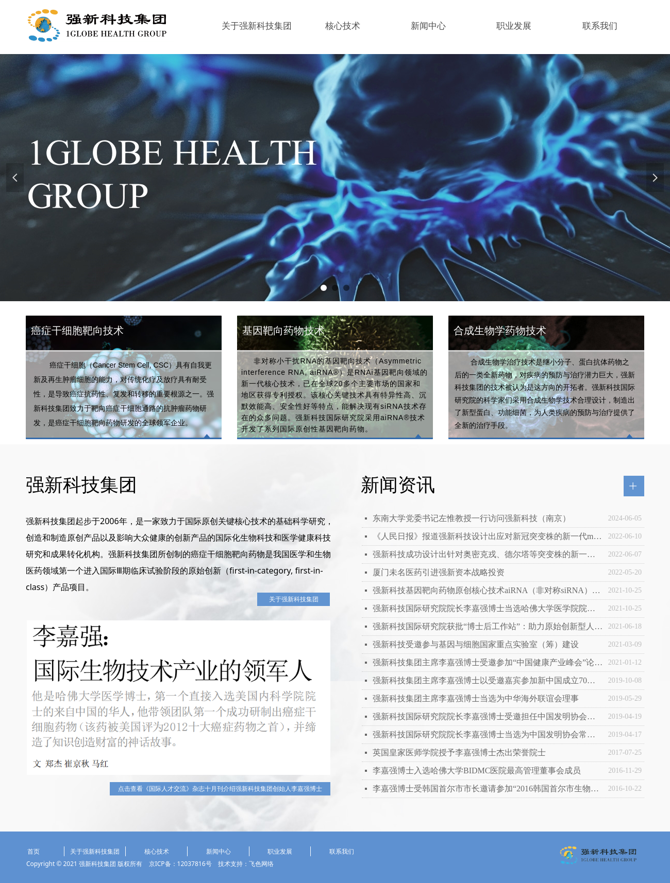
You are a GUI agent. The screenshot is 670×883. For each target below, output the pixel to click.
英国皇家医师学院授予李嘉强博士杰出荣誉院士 (459, 752)
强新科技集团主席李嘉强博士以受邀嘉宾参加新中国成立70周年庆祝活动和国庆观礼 (488, 680)
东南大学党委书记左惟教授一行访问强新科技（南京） (472, 518)
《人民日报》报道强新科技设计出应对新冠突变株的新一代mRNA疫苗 (488, 536)
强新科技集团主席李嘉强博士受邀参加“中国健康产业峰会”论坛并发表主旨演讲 (488, 662)
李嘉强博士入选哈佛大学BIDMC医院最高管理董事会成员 (477, 770)
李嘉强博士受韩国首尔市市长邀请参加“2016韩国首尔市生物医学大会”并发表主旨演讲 (488, 788)
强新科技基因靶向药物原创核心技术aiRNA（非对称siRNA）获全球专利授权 (488, 590)
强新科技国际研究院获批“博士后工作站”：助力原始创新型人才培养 (488, 626)
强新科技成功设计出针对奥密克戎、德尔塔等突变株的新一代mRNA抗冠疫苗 (488, 554)
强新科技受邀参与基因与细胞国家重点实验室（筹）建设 (476, 644)
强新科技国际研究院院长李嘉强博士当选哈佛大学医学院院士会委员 (488, 608)
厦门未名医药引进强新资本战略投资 (439, 572)
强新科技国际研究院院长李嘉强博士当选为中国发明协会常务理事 (488, 734)
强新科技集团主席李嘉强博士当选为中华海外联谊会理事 (476, 698)
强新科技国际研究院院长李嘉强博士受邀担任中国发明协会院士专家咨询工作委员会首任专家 (488, 716)
